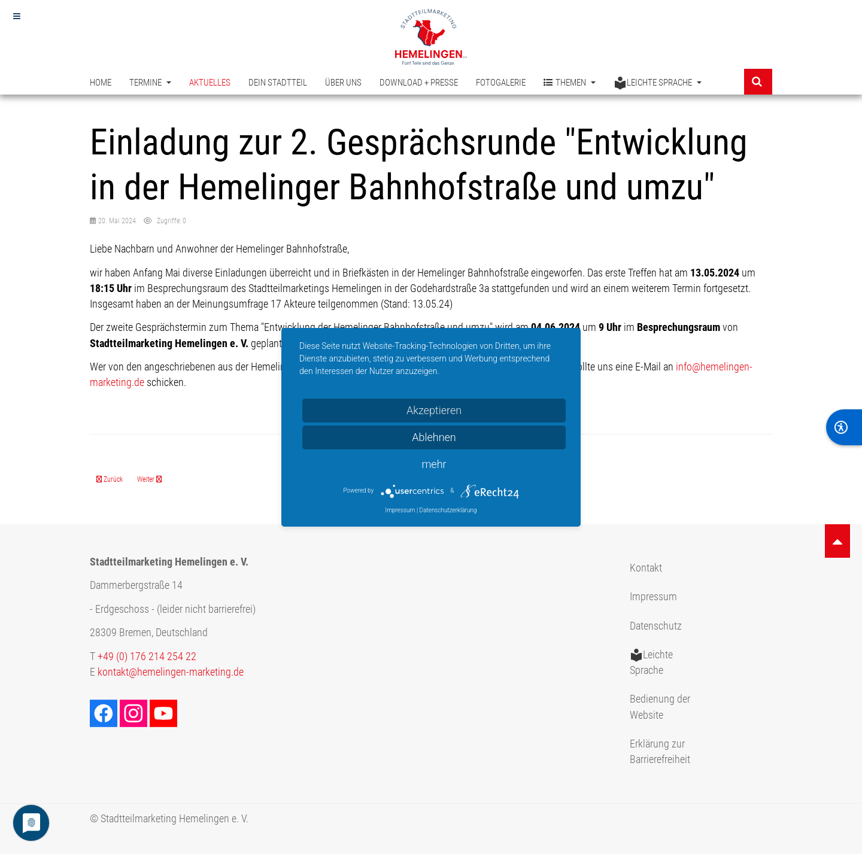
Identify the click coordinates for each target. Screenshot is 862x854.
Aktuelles (209, 82)
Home (100, 82)
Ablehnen (434, 437)
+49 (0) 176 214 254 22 (147, 656)
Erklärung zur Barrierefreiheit (660, 751)
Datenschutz (656, 626)
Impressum (653, 597)
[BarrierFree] (844, 427)
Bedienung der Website (660, 707)
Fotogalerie (501, 82)
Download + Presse (419, 82)
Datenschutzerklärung (448, 510)
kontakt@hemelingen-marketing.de (171, 672)
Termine (150, 82)
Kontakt (646, 568)
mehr (433, 464)
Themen (570, 83)
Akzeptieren (434, 410)
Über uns (343, 82)
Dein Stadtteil (277, 82)
